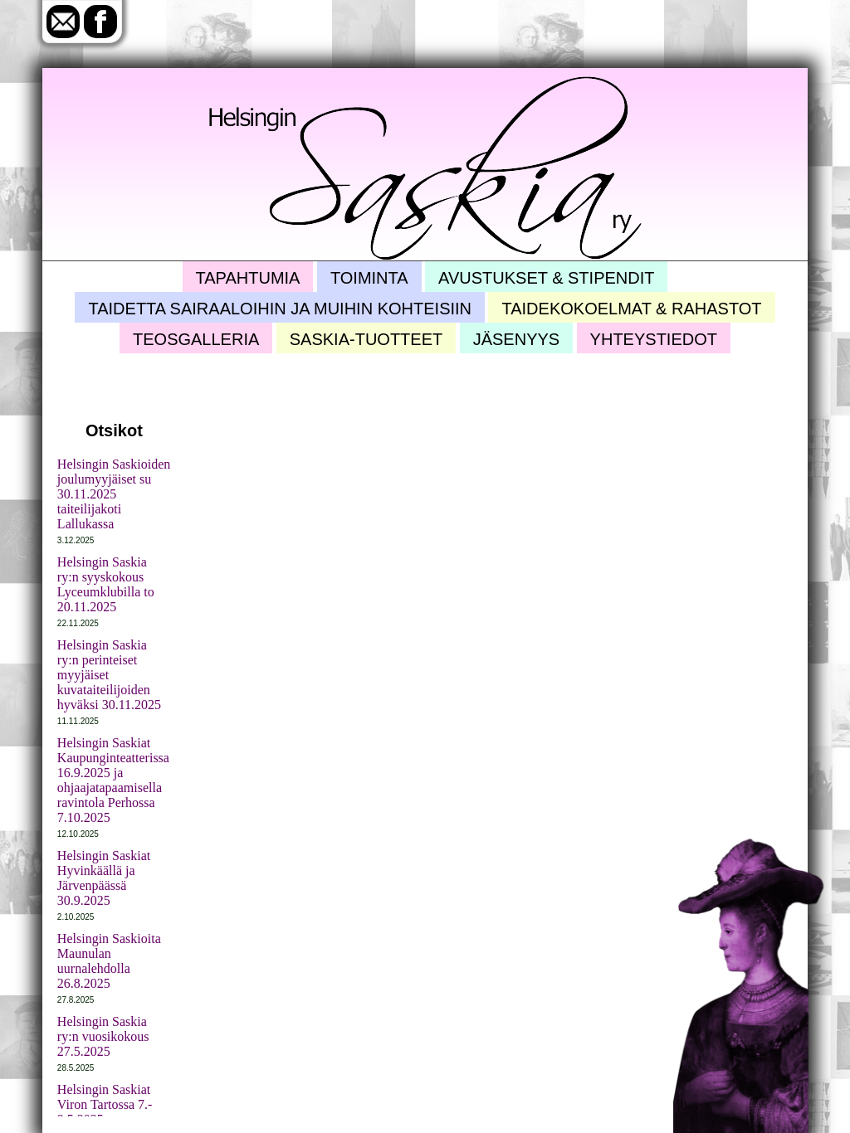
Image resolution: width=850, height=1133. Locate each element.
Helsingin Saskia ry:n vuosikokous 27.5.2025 (103, 1036)
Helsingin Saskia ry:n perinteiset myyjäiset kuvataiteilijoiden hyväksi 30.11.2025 (109, 675)
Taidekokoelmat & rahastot (631, 308)
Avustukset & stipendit (546, 278)
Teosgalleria (196, 339)
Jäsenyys (516, 339)
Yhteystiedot (653, 339)
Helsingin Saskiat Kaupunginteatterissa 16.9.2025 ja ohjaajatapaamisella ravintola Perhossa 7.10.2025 (113, 780)
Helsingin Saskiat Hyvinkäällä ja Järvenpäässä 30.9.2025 (103, 878)
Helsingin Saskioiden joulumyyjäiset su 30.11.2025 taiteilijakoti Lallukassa (113, 494)
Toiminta (369, 278)
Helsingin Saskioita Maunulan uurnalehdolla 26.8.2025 (109, 960)
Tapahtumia (248, 278)
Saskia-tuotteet (366, 339)
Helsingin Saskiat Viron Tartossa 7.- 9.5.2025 (105, 1104)
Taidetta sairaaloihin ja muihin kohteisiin (279, 308)
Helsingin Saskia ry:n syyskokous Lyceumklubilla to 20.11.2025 (105, 584)
